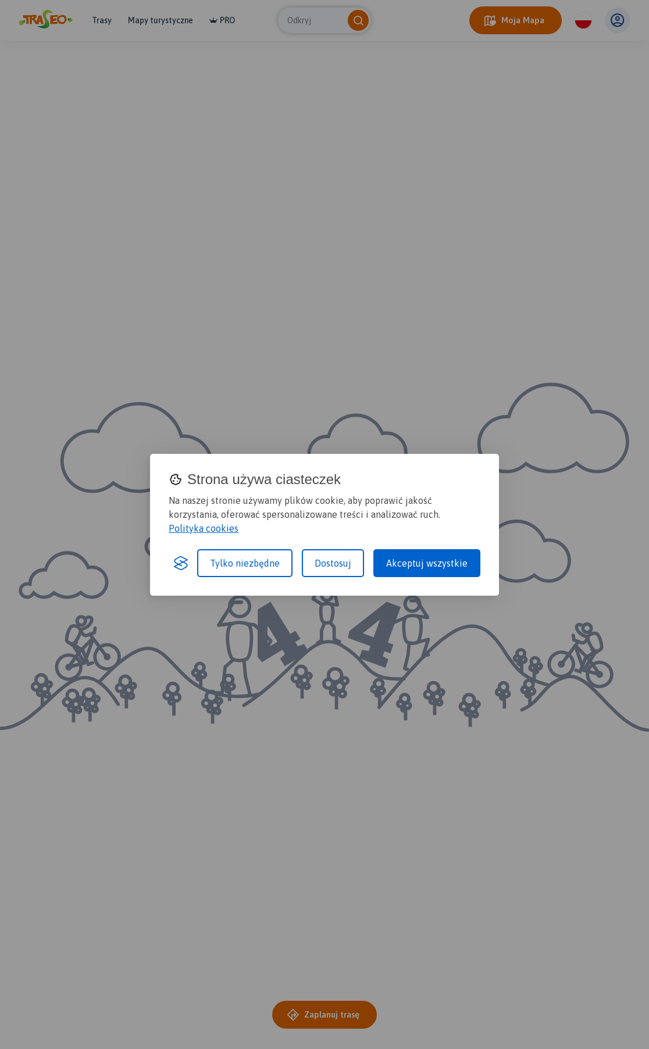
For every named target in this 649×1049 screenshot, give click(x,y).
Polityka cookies (203, 528)
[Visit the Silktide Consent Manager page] (181, 563)
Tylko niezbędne (245, 563)
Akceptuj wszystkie (427, 563)
